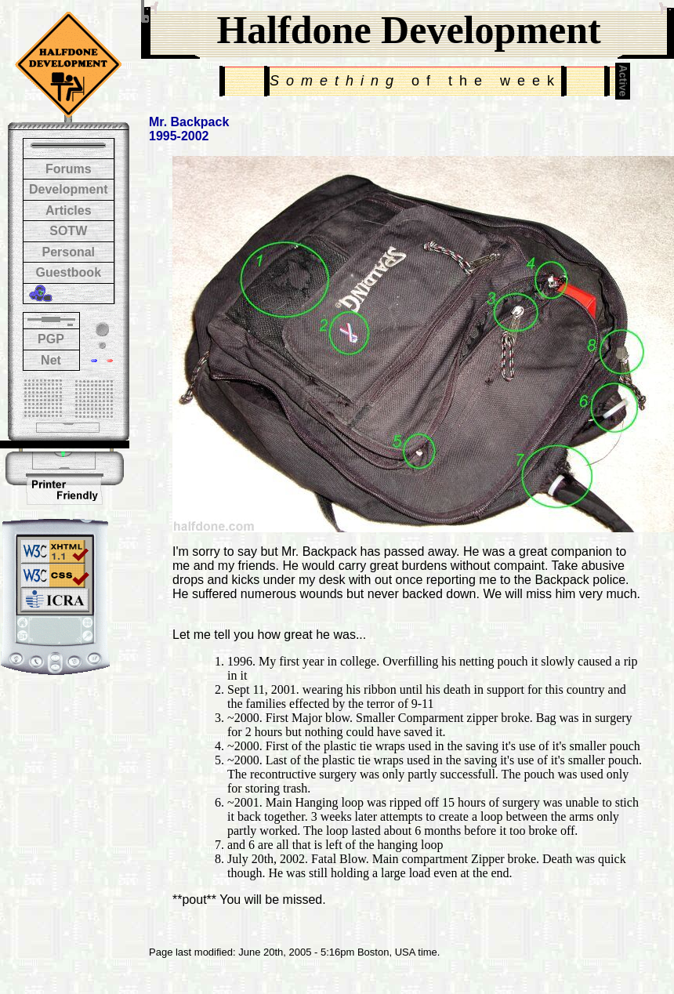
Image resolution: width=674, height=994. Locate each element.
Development (68, 189)
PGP (51, 339)
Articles (68, 210)
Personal (68, 252)
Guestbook (68, 272)
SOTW (68, 231)
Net (51, 360)
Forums (68, 169)
